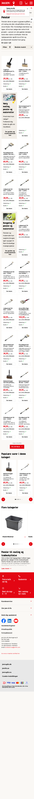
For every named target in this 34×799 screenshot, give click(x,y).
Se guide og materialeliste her (10, 133)
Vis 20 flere (15, 447)
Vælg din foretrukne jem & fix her (15, 14)
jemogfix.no (6, 672)
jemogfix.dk (6, 664)
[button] (15, 499)
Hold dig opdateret (9, 615)
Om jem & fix (6, 608)
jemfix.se (5, 668)
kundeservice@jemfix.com (12, 647)
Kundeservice (6, 601)
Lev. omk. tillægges (8, 81)
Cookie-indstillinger (10, 676)
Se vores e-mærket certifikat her (10, 653)
